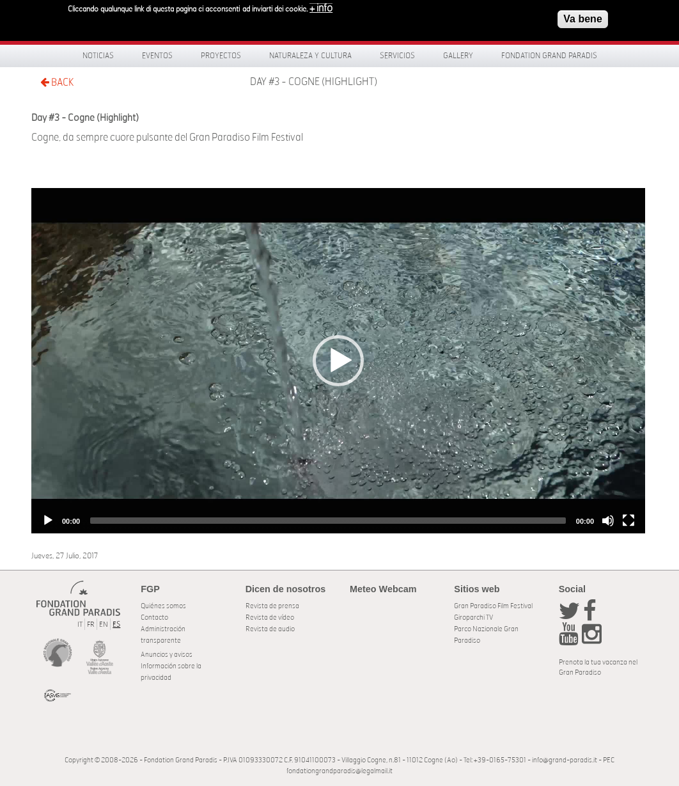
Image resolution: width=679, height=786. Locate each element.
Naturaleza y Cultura (310, 55)
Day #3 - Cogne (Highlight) (313, 82)
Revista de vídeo (270, 617)
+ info (320, 7)
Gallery (458, 55)
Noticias (98, 55)
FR (91, 624)
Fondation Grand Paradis (549, 55)
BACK (57, 82)
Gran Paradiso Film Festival (493, 605)
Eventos (157, 55)
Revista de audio (270, 629)
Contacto (154, 617)
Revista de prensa (272, 605)
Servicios (397, 55)
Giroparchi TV (473, 617)
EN (103, 624)
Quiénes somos (163, 605)
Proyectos (221, 55)
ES (116, 624)
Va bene (582, 17)
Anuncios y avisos (166, 654)
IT (79, 624)
